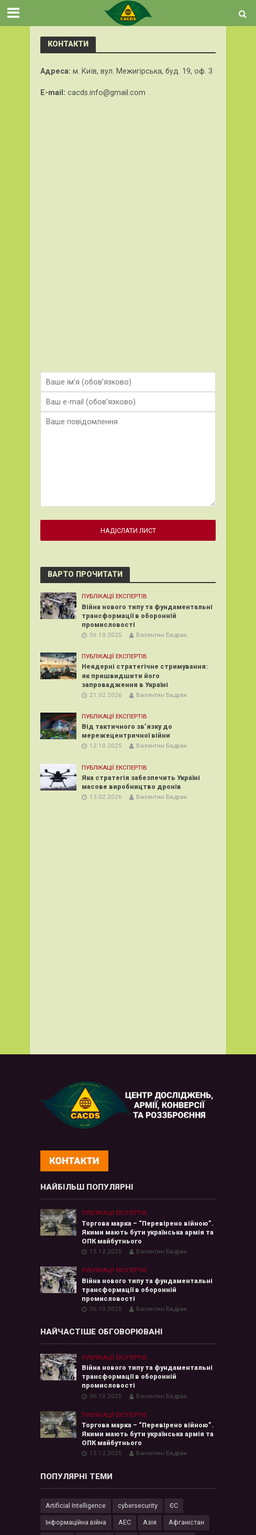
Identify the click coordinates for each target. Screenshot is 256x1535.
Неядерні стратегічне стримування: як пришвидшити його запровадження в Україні (145, 675)
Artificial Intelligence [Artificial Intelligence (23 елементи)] (76, 1505)
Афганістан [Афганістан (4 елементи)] (186, 1522)
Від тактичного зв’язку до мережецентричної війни (127, 731)
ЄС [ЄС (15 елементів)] (174, 1505)
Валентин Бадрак (161, 634)
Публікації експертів (114, 596)
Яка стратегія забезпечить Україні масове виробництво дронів (141, 782)
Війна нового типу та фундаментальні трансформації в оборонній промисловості (147, 616)
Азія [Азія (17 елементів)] (150, 1522)
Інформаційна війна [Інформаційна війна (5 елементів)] (76, 1522)
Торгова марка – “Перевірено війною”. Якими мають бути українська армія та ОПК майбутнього (148, 1232)
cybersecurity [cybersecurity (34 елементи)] (138, 1505)
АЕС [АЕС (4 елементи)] (124, 1522)
